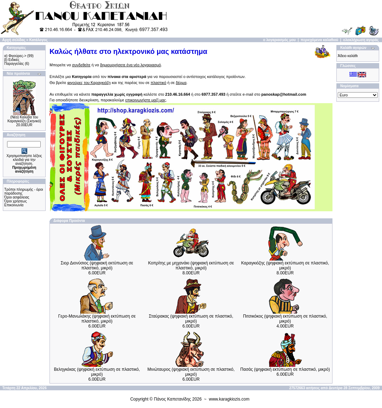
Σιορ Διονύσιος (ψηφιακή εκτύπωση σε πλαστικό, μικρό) (97, 265)
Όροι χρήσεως (15, 201)
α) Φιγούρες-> (15, 56)
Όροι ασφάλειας (16, 197)
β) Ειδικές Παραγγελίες (14, 62)
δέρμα (181, 82)
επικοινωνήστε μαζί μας (145, 100)
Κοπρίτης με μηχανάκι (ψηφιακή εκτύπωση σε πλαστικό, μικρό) (191, 265)
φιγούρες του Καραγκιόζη (89, 82)
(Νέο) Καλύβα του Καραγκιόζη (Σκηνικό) (24, 119)
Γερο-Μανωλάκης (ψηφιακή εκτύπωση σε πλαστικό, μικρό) (97, 319)
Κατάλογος (38, 40)
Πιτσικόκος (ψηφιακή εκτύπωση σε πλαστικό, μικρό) (285, 319)
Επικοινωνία (13, 205)
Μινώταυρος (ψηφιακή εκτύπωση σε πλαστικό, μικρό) (191, 372)
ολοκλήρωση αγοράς (361, 40)
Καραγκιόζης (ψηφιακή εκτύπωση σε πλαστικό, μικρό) (285, 265)
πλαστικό (158, 82)
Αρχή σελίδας (13, 40)
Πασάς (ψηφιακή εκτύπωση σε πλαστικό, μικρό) (285, 369)
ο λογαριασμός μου (279, 40)
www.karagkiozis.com (229, 399)
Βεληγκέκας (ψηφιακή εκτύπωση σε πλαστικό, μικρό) (97, 372)
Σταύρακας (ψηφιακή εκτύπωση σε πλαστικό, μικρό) (191, 319)
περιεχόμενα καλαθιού (319, 40)
